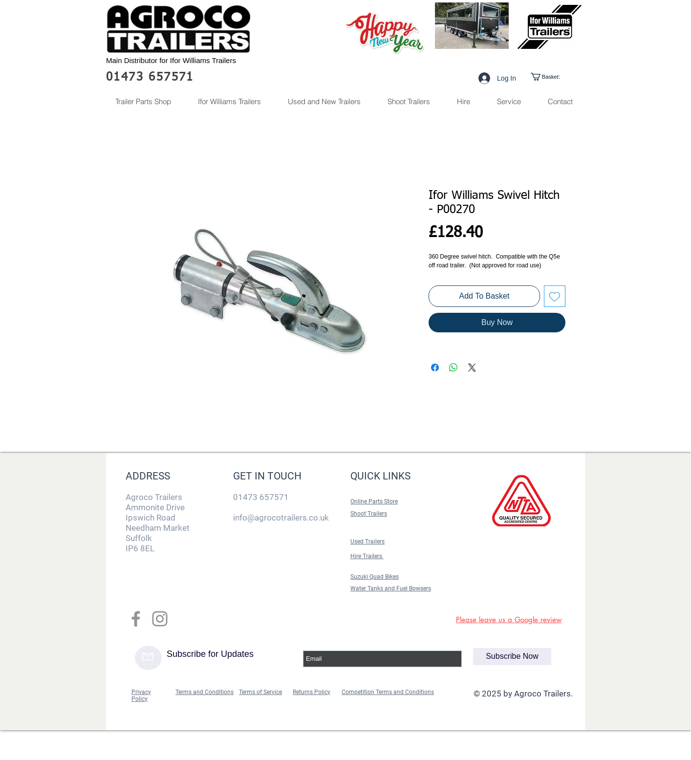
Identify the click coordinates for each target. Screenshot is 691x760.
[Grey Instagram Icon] (160, 618)
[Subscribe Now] (512, 656)
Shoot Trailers (368, 513)
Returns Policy (311, 692)
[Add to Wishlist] (554, 296)
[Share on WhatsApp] (453, 367)
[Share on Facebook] (435, 367)
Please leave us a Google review (508, 619)
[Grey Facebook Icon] (136, 618)
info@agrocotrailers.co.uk (281, 517)
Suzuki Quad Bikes (374, 576)
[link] (554, 77)
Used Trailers (367, 541)
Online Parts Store (374, 501)
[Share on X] (472, 367)
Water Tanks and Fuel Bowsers (390, 588)
